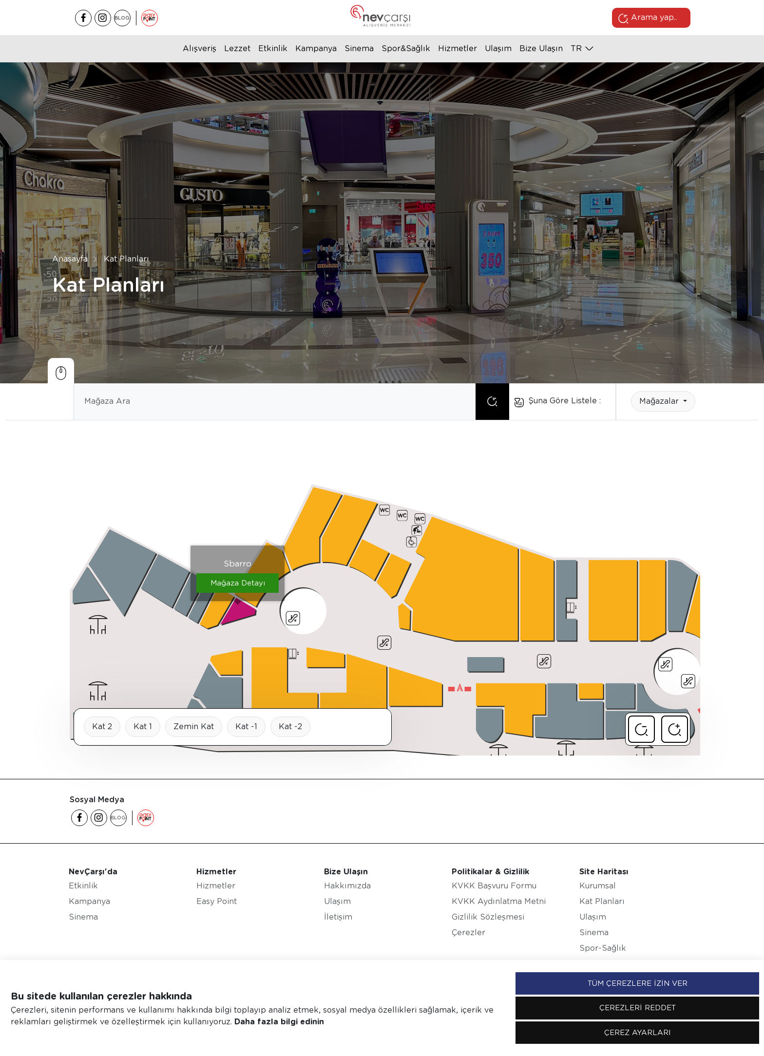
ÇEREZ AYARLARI (637, 1032)
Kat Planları (126, 258)
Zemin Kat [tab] (193, 726)
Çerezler (468, 932)
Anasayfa (70, 258)
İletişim (338, 917)
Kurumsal (597, 885)
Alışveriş (199, 48)
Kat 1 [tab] (143, 726)
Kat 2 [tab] (102, 726)
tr (576, 48)
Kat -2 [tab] (290, 726)
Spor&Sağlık (406, 48)
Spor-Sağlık (602, 948)
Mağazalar (660, 401)
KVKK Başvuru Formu (494, 885)
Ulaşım (498, 48)
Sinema (359, 48)
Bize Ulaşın (541, 48)
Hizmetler (457, 48)
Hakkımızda (347, 885)
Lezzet (237, 48)
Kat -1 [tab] (246, 726)
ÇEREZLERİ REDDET (637, 1007)
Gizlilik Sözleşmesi (488, 917)
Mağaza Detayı (237, 583)
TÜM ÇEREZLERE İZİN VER (638, 983)
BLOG (122, 17)
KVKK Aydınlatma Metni (499, 901)
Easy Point (216, 901)
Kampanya (316, 48)
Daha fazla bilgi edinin (279, 1021)
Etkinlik (272, 48)
